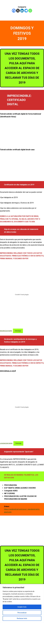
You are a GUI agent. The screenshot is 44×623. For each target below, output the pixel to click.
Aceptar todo (22, 607)
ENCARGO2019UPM (6, 331)
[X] (18, 10)
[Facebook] (14, 10)
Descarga (18, 331)
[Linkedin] (22, 10)
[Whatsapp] (30, 10)
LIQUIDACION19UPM (6, 443)
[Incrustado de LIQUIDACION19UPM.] (22, 407)
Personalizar (22, 613)
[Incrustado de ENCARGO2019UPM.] (22, 294)
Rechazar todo (22, 618)
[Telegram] (26, 10)
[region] (22, 603)
